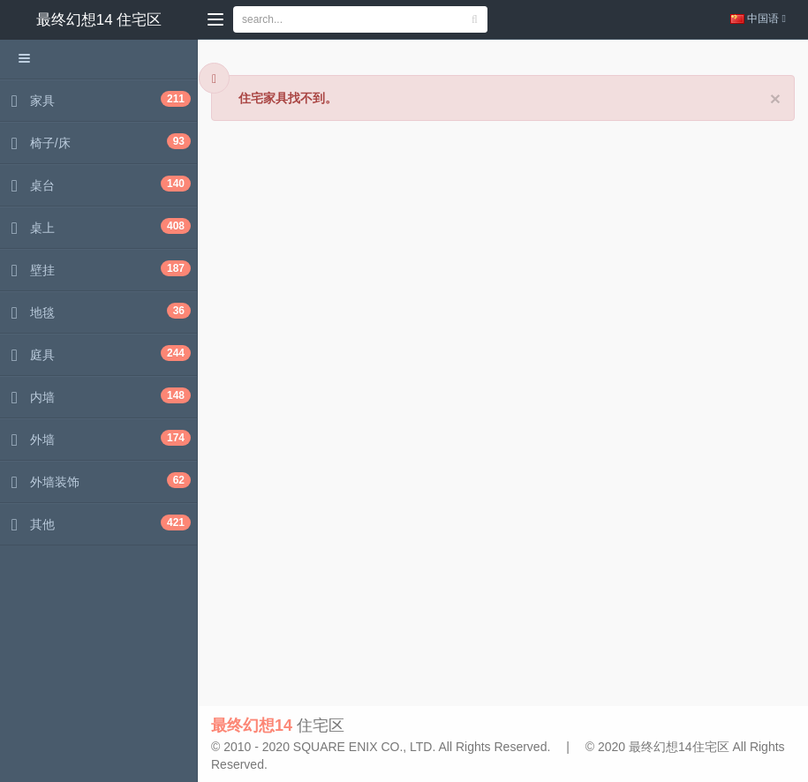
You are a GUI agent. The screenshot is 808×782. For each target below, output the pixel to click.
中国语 (758, 18)
